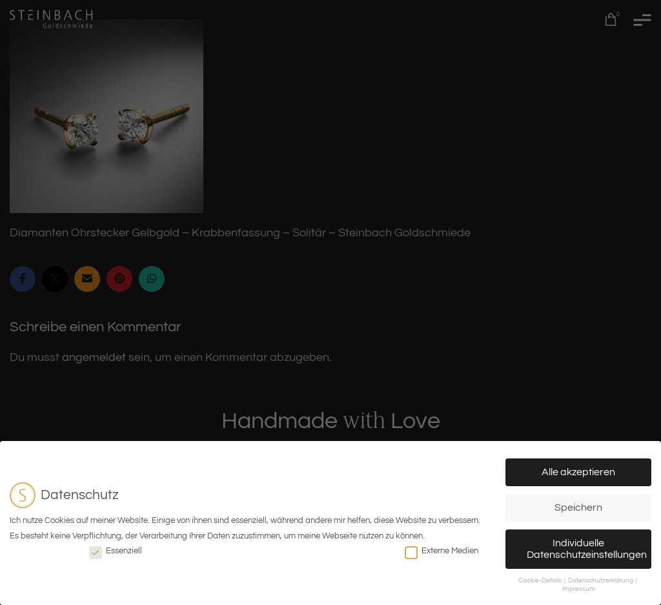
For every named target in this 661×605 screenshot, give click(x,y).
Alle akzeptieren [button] (578, 472)
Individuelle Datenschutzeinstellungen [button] (587, 549)
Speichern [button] (578, 507)
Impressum (578, 589)
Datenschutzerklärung (601, 580)
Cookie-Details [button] (540, 580)
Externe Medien (441, 550)
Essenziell (115, 550)
